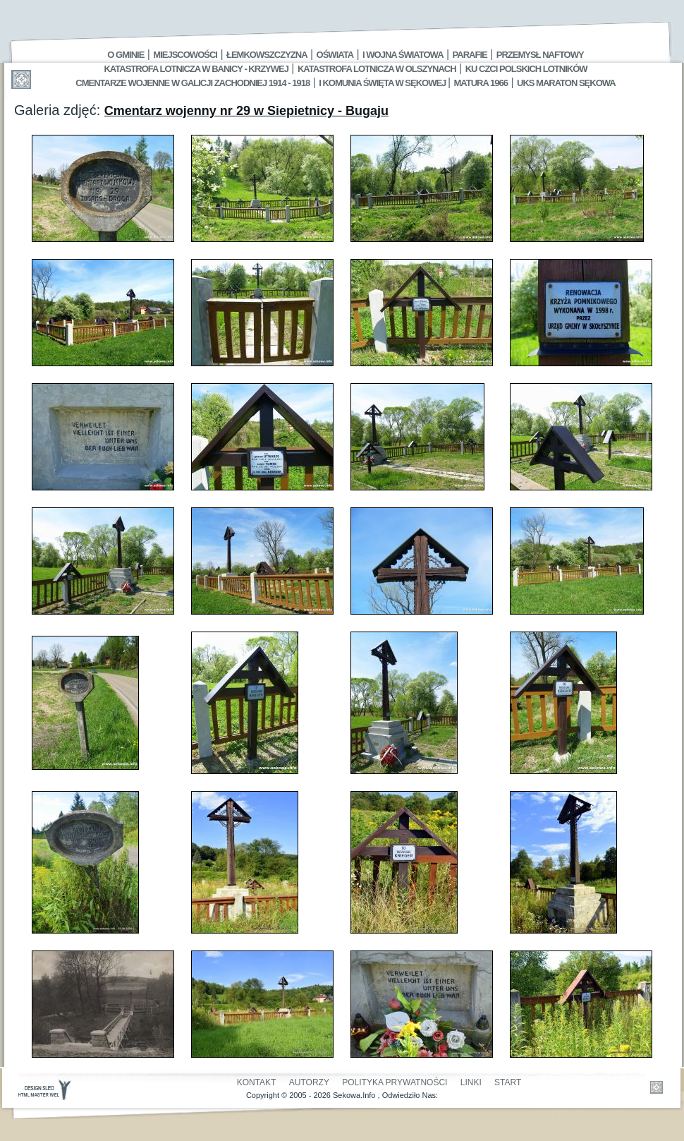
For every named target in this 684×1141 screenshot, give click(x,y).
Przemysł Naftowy (540, 54)
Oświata (335, 54)
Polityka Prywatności (394, 1082)
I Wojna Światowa (402, 54)
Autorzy (309, 1082)
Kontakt (256, 1082)
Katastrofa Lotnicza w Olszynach (377, 69)
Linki (471, 1082)
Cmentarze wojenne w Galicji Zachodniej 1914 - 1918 (192, 83)
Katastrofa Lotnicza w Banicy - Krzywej (196, 69)
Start (507, 1082)
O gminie (125, 54)
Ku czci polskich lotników (526, 69)
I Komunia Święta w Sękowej (383, 83)
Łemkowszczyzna (266, 54)
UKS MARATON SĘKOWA (566, 83)
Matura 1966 (481, 83)
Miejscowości (185, 54)
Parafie (470, 54)
